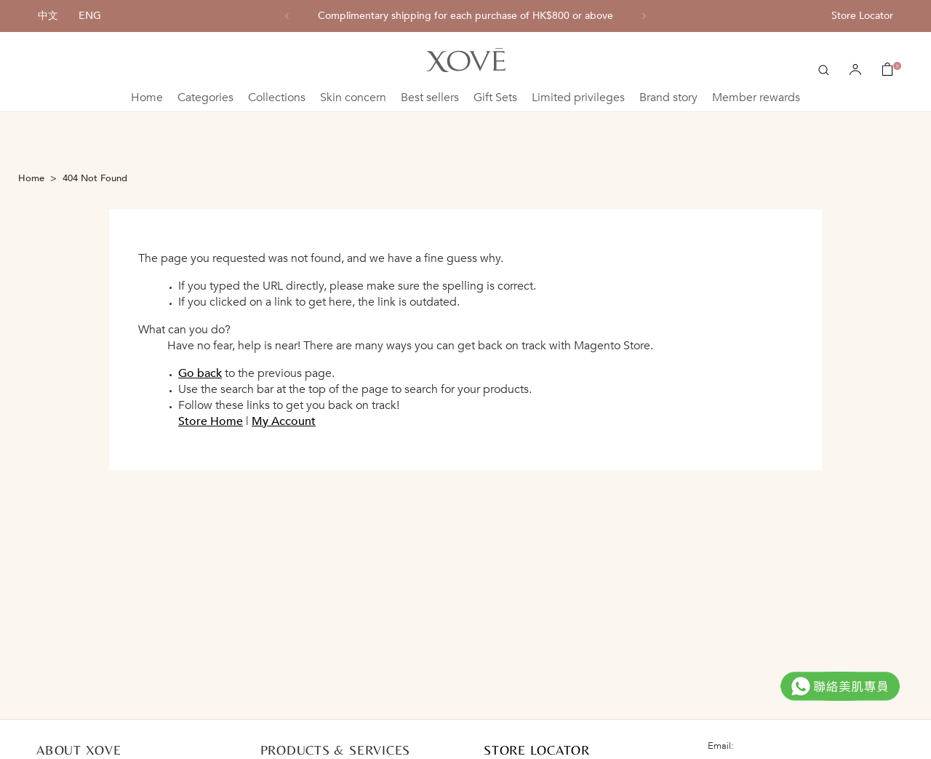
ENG (90, 16)
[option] (465, 16)
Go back (200, 373)
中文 (48, 16)
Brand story (668, 98)
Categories (205, 98)
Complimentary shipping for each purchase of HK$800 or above (465, 16)
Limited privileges (578, 98)
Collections (276, 98)
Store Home (210, 421)
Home (147, 98)
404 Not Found (95, 178)
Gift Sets (495, 98)
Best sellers (430, 98)
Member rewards (756, 98)
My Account (284, 421)
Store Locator (862, 16)
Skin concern (353, 98)
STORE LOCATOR (537, 750)
